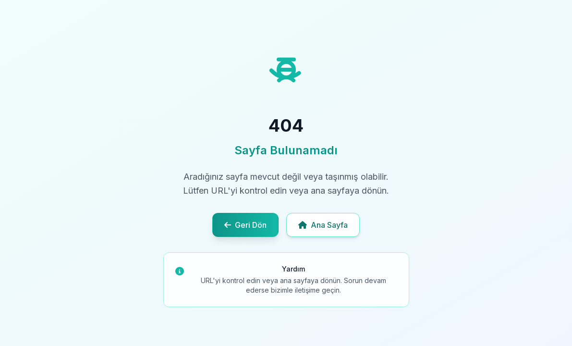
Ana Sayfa (323, 225)
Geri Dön (245, 225)
